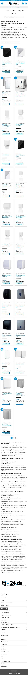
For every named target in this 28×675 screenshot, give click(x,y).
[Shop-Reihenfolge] (14, 17)
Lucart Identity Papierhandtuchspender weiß (6, 185)
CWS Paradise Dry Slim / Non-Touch (7, 394)
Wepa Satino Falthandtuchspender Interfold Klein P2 (20, 246)
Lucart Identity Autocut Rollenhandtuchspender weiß (20, 63)
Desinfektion (4, 619)
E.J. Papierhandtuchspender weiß (20, 335)
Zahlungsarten (4, 641)
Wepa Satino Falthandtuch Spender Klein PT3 (21, 217)
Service (2, 646)
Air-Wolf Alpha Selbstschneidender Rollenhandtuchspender (20, 394)
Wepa (3, 130)
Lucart (3, 67)
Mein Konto (3, 639)
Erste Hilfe (3, 629)
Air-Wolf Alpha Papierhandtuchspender (6, 425)
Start (5, 10)
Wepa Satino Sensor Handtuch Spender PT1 (6, 155)
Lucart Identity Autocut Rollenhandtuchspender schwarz (6, 63)
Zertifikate (3, 649)
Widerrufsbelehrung (5, 661)
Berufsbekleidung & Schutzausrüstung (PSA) (10, 627)
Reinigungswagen (5, 617)
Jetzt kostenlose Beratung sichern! (14, 7)
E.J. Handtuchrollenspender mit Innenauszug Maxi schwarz (6, 305)
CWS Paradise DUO (19, 364)
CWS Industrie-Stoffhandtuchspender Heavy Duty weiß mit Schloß (6, 94)
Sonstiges (3, 632)
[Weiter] (16, 438)
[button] (2, 3)
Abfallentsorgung (5, 612)
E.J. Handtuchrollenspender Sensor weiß (6, 275)
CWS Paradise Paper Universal (6, 364)
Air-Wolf (17, 399)
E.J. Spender (4, 280)
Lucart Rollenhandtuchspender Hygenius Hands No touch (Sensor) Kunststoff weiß (21, 94)
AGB (2, 658)
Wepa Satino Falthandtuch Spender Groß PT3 (7, 245)
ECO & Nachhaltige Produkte (7, 624)
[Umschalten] (26, 600)
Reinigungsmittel (4, 605)
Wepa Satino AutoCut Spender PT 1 (20, 125)
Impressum (3, 663)
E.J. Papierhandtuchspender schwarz (6, 335)
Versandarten (4, 644)
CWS (3, 99)
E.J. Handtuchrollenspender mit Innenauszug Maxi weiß (20, 305)
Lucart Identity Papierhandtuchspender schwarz (20, 155)
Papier (2, 600)
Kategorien (3, 597)
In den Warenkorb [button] (6, 72)
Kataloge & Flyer (4, 651)
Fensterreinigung (4, 622)
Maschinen (3, 607)
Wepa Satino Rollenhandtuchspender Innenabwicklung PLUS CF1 (20, 186)
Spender (10, 10)
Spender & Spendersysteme (7, 602)
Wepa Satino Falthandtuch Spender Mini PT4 (7, 217)
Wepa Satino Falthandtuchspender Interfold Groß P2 (6, 125)
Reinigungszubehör (5, 610)
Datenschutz (3, 666)
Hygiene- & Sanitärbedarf (6, 615)
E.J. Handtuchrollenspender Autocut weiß (20, 275)
